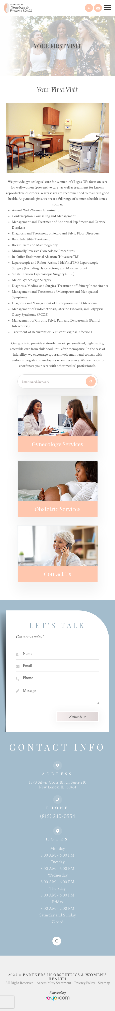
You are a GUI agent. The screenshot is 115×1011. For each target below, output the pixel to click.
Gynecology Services (57, 444)
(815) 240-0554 (57, 816)
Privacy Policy (84, 982)
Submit (75, 716)
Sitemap (104, 982)
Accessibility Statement (54, 982)
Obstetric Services (57, 509)
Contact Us (57, 574)
